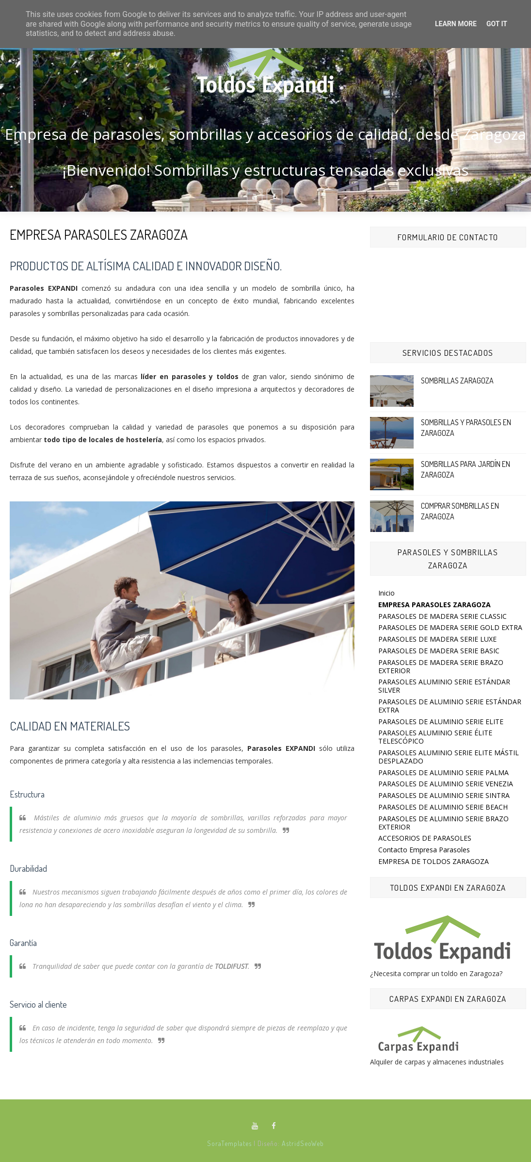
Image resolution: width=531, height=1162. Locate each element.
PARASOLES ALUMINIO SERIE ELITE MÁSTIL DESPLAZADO (448, 756)
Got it (496, 24)
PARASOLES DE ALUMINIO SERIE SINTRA (444, 795)
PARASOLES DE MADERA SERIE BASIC (438, 650)
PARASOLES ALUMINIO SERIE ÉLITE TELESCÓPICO (435, 737)
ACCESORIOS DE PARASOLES (424, 838)
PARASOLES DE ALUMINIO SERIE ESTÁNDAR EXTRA (449, 705)
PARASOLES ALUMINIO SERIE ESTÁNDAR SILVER (444, 686)
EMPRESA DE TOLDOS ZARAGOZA (433, 861)
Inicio (386, 593)
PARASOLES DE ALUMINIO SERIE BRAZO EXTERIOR (443, 822)
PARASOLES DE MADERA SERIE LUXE (437, 639)
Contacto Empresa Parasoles (424, 849)
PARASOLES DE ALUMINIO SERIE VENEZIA (445, 783)
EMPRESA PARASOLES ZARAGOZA (434, 604)
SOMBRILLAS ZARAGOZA (457, 380)
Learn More (456, 24)
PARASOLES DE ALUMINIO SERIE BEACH (443, 807)
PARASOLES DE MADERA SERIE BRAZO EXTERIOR (440, 666)
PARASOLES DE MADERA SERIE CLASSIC (442, 616)
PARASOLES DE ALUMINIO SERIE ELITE (440, 721)
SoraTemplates (229, 1143)
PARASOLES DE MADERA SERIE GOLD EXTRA (450, 627)
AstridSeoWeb (303, 1143)
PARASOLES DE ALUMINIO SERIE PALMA (443, 772)
